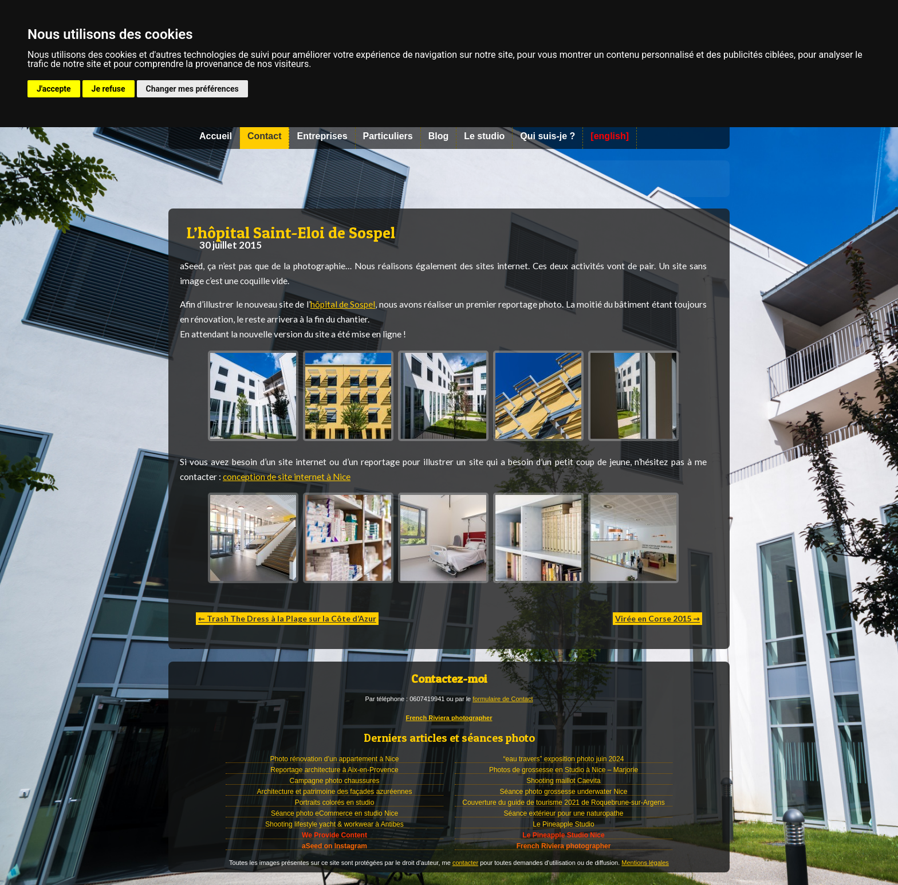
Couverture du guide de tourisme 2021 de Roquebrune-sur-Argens (563, 803)
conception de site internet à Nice (286, 476)
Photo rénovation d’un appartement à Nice (334, 759)
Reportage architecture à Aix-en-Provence (334, 770)
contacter (465, 862)
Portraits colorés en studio (335, 803)
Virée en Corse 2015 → (657, 618)
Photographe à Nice (449, 178)
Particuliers (388, 136)
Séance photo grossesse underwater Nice (564, 792)
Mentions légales (645, 862)
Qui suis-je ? (547, 136)
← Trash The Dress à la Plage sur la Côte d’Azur (287, 618)
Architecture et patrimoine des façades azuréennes (334, 792)
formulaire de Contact (502, 698)
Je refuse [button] (108, 88)
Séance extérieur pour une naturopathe (564, 813)
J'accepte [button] (54, 88)
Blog (438, 136)
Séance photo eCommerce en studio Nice (334, 813)
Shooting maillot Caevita (563, 781)
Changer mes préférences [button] (192, 88)
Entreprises (322, 136)
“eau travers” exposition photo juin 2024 (563, 759)
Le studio (484, 136)
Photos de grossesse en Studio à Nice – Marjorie (563, 770)
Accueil (215, 136)
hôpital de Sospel (343, 304)
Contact (264, 136)
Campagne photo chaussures (335, 781)
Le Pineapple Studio (563, 824)
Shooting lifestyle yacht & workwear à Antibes (334, 824)
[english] (609, 136)
